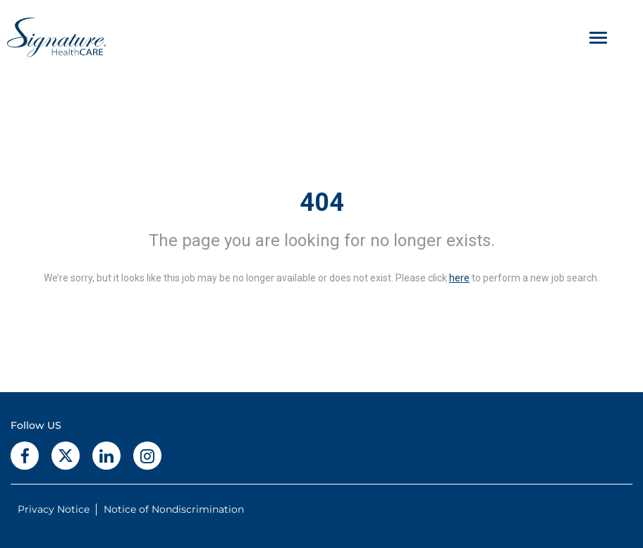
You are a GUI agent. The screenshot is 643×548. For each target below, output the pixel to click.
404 (322, 202)
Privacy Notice (54, 509)
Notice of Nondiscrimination (174, 509)
